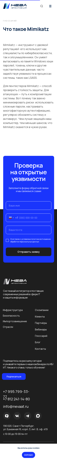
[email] (28, 230)
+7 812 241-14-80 (16, 398)
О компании (41, 310)
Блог (37, 342)
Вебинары (41, 329)
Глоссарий (41, 336)
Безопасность (11, 315)
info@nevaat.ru (16, 406)
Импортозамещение (15, 321)
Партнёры (41, 323)
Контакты (40, 348)
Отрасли (8, 327)
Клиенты (40, 316)
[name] (28, 205)
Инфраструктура (13, 310)
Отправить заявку (28, 251)
